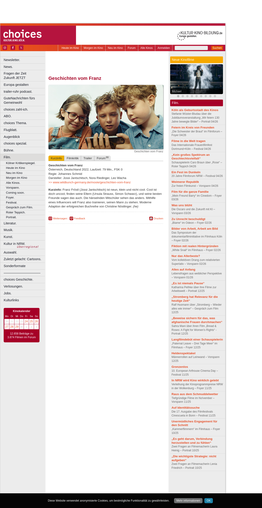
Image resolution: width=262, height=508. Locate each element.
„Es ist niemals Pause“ (188, 283)
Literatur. (10, 223)
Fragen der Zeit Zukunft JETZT (25, 76)
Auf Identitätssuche (186, 407)
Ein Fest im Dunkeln (186, 172)
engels (92, 486)
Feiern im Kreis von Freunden (193, 127)
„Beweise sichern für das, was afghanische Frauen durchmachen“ (197, 320)
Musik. (8, 230)
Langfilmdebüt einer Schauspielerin (197, 339)
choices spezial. (15, 143)
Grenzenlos (180, 366)
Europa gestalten (16, 85)
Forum (132, 48)
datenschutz (119, 482)
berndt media (86, 482)
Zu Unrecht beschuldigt (188, 219)
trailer (105, 486)
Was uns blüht (182, 205)
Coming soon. (15, 192)
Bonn (80, 489)
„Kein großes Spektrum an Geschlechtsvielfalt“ (191, 156)
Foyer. (10, 197)
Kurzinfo (56, 158)
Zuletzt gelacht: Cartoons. (22, 259)
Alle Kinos (147, 48)
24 (26, 321)
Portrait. (11, 217)
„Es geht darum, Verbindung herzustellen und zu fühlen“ (192, 440)
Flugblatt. (10, 130)
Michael (176, 91)
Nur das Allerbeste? (186, 256)
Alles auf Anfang (183, 269)
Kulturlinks (11, 300)
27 (6, 326)
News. (8, 67)
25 (31, 321)
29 (16, 326)
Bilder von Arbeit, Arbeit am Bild (195, 228)
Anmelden (164, 48)
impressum (103, 482)
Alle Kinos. (13, 182)
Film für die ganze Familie (190, 191)
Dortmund (112, 489)
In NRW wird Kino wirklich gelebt (195, 380)
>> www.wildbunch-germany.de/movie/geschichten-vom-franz (89, 182)
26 (36, 321)
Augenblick (12, 137)
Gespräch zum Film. (19, 207)
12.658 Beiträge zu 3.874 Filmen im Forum (21, 335)
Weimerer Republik (185, 182)
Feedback (79, 218)
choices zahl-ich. (16, 109)
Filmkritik (73, 158)
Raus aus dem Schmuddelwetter (195, 394)
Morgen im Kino (93, 48)
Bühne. (9, 150)
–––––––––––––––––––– (22, 273)
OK (209, 500)
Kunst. (8, 237)
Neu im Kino (115, 48)
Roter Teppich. (15, 212)
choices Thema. (15, 123)
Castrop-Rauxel (94, 489)
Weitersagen (60, 218)
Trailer (87, 158)
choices (81, 486)
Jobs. (7, 293)
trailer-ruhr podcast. (18, 91)
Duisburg (139, 489)
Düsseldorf (126, 489)
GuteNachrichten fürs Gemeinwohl (19, 100)
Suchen (217, 48)
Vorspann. (13, 187)
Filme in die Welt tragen (189, 141)
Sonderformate (14, 266)
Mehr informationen (188, 500)
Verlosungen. (13, 286)
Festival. (11, 202)
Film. (7, 157)
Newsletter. (12, 60)
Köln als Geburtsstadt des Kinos (195, 110)
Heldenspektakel (183, 353)
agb (131, 482)
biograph (69, 486)
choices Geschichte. (18, 279)
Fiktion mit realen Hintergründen (195, 246)
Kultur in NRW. (14, 244)
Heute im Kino (70, 48)
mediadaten (143, 482)
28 (11, 326)
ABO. (7, 116)
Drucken (158, 218)
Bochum (71, 489)
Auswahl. (10, 252)
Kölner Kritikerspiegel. (20, 163)
